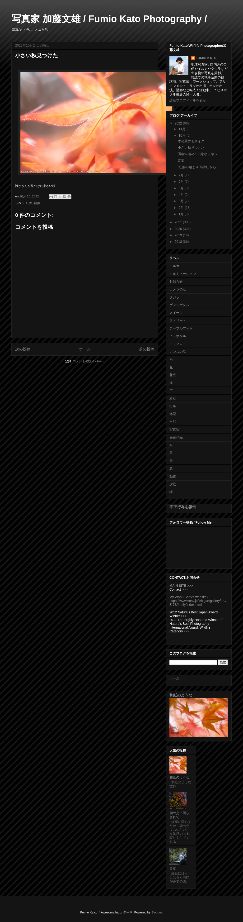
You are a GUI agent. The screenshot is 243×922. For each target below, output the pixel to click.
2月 (181, 208)
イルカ (174, 266)
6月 (181, 181)
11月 (182, 129)
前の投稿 (146, 349)
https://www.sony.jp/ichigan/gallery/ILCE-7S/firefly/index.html (197, 603)
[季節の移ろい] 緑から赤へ (197, 154)
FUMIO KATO (206, 58)
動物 (172, 476)
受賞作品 (176, 437)
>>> (185, 589)
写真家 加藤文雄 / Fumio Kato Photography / (109, 19)
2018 (179, 242)
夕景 (172, 484)
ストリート (177, 320)
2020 (179, 229)
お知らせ (176, 281)
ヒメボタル (177, 336)
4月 (181, 194)
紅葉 (29, 203)
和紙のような (180, 695)
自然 (37, 203)
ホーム (84, 349)
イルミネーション (182, 274)
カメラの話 (177, 289)
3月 (181, 201)
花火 (172, 375)
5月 (181, 188)
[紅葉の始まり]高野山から (197, 167)
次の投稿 (22, 349)
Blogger (156, 912)
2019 (179, 235)
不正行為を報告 (182, 507)
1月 (181, 214)
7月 (181, 175)
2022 (179, 123)
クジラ (174, 297)
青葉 (181, 160)
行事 (172, 406)
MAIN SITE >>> (181, 586)
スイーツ (176, 313)
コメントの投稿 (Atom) (89, 361)
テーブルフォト (181, 328)
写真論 (174, 429)
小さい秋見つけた (191, 147)
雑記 (172, 414)
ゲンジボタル (179, 305)
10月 (182, 135)
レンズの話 (177, 352)
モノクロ (176, 344)
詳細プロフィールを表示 (187, 100)
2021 (179, 222)
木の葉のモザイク (191, 141)
